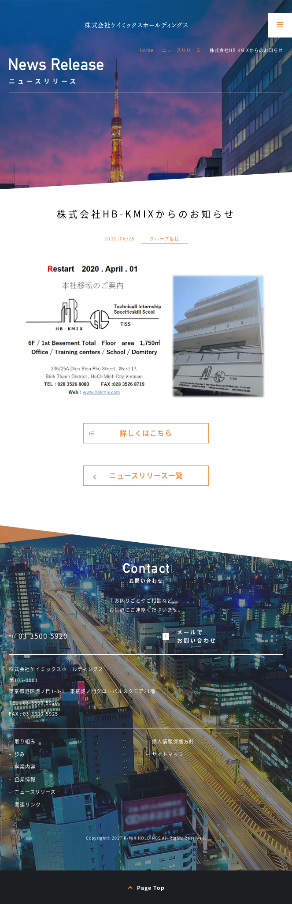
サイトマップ (168, 754)
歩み (20, 754)
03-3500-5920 (43, 636)
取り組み (25, 741)
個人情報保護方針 (173, 741)
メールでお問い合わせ (197, 636)
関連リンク (28, 804)
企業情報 (25, 779)
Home (146, 50)
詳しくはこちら (146, 433)
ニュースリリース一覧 (146, 475)
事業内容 (25, 766)
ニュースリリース (181, 50)
